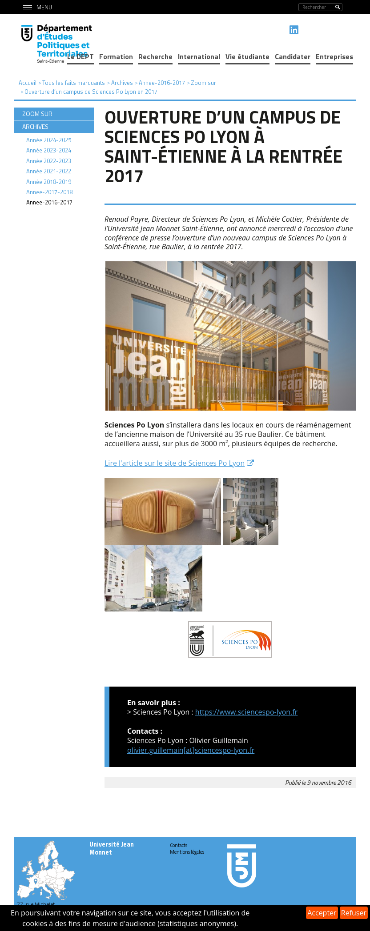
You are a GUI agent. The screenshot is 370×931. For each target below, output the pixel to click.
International (199, 56)
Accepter (321, 913)
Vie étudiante (247, 56)
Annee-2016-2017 (49, 202)
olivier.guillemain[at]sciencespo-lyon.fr (190, 750)
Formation (116, 56)
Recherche (155, 56)
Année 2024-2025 (48, 140)
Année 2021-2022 (48, 171)
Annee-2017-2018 (49, 192)
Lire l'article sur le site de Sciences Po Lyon (175, 463)
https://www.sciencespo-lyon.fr (246, 712)
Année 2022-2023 (48, 160)
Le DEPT (80, 56)
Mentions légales (187, 851)
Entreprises (334, 56)
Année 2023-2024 (48, 150)
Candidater (292, 56)
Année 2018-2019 (48, 181)
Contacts (178, 845)
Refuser (353, 913)
